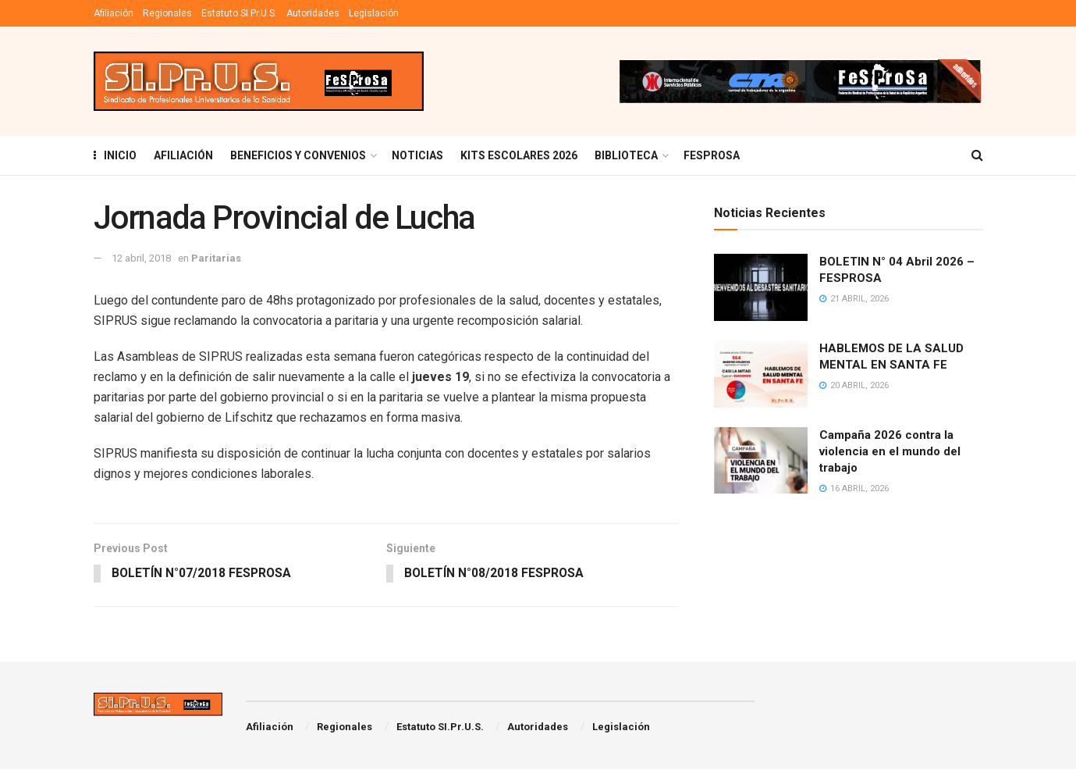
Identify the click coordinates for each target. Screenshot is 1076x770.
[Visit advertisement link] (799, 81)
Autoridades (312, 13)
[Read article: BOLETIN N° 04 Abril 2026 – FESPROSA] (761, 287)
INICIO (115, 155)
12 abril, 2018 (141, 258)
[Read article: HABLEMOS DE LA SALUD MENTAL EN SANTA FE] (761, 374)
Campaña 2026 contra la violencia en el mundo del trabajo (890, 451)
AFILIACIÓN (183, 155)
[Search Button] (977, 155)
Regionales (167, 13)
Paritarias (216, 258)
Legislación (374, 13)
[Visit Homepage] (259, 82)
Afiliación (113, 13)
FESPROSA (712, 155)
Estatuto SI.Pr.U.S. (239, 13)
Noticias (417, 155)
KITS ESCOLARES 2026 (518, 155)
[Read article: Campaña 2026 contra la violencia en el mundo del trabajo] (761, 460)
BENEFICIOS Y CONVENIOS (298, 155)
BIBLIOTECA (626, 155)
